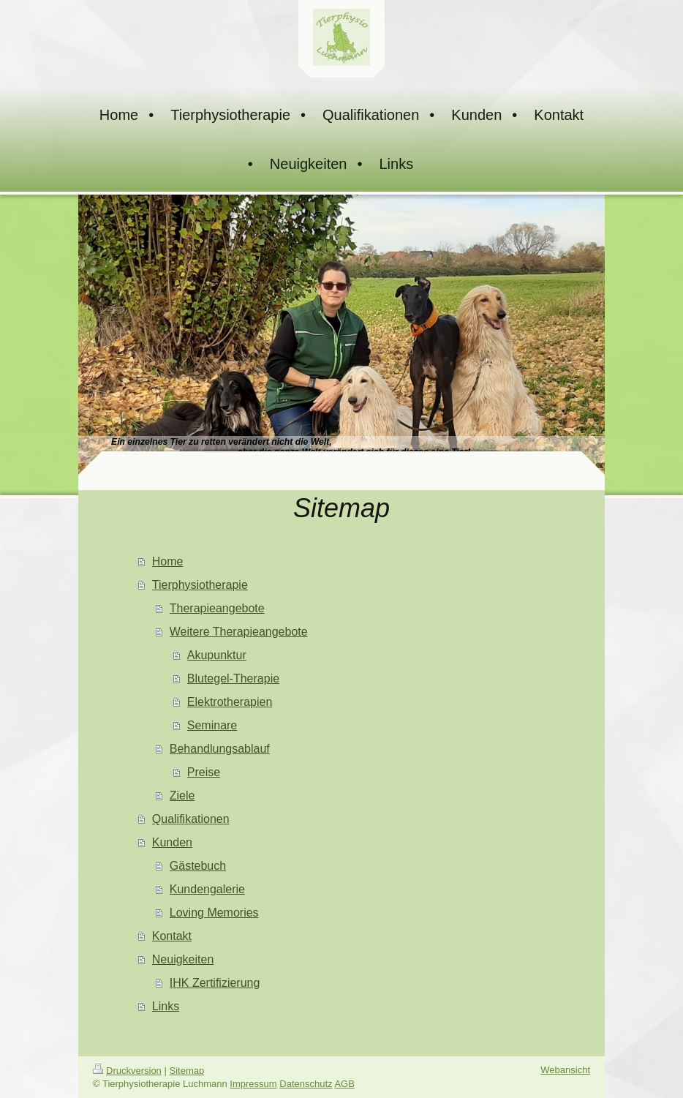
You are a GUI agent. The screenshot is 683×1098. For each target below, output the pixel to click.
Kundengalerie (207, 889)
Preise (203, 772)
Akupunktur (216, 655)
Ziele (182, 795)
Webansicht (565, 1069)
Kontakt (172, 936)
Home (168, 561)
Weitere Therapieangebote (239, 631)
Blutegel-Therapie (233, 678)
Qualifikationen (191, 819)
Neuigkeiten (183, 959)
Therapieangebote (217, 608)
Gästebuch (198, 866)
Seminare (212, 725)
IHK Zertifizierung (215, 983)
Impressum (253, 1083)
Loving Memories (214, 912)
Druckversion (127, 1070)
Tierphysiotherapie (200, 585)
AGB (344, 1083)
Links (165, 1006)
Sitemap (187, 1070)
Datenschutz (305, 1083)
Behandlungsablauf (220, 748)
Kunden (172, 842)
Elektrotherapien (230, 702)
